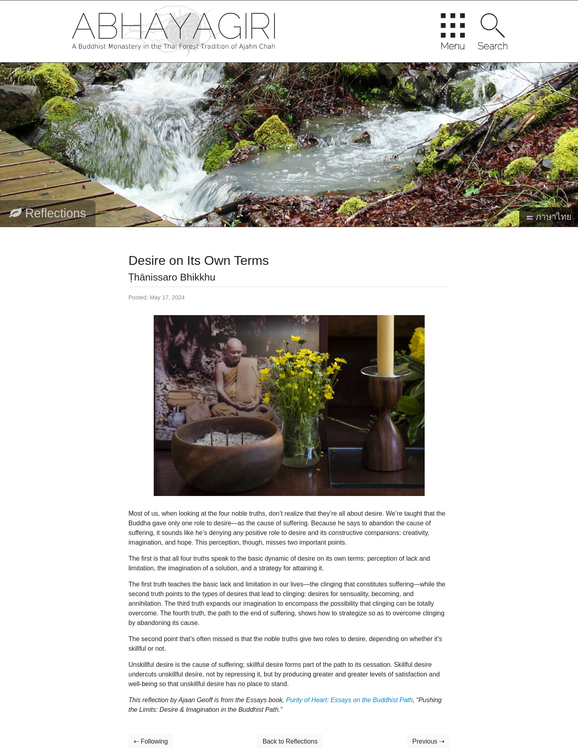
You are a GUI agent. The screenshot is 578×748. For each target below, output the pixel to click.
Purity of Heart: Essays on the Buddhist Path (349, 700)
